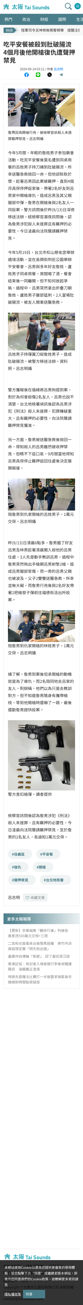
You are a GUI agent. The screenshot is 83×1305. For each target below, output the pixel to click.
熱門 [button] (8, 19)
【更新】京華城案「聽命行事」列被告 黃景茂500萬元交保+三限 (40, 933)
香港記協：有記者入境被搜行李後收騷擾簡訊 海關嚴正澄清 (40, 966)
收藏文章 (35, 897)
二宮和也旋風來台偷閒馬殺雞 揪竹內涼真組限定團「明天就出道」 (40, 946)
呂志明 (58, 69)
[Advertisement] (41, 1035)
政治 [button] (26, 19)
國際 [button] (62, 19)
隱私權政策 (12, 1294)
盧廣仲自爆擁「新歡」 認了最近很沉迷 (39, 956)
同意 (29, 1294)
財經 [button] (44, 19)
